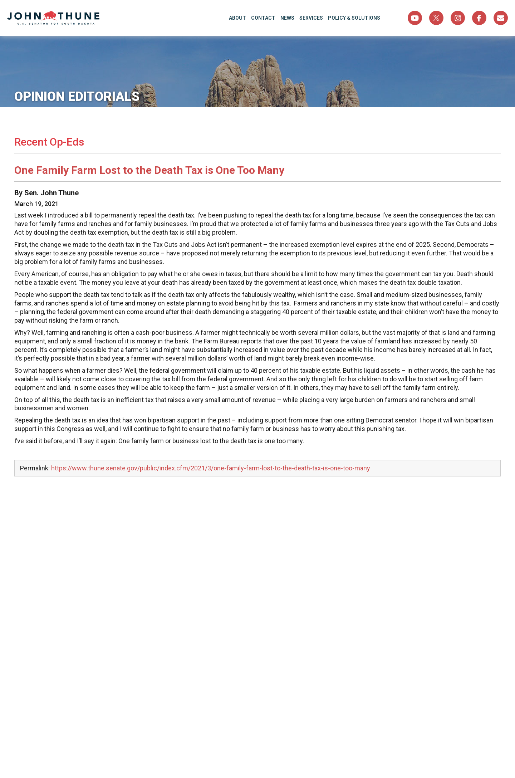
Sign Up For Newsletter (500, 18)
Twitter (436, 18)
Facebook (479, 18)
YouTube (415, 18)
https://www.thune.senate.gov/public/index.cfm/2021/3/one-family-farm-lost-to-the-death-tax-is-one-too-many (210, 468)
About (237, 18)
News (287, 18)
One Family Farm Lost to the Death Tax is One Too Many (149, 170)
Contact (263, 18)
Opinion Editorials (76, 96)
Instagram (458, 18)
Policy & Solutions (354, 18)
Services (311, 18)
